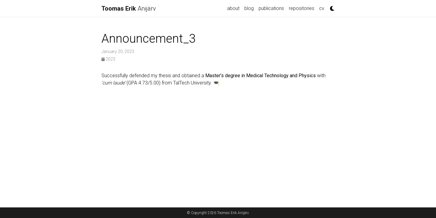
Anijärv (128, 8)
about (233, 8)
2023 (108, 59)
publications (271, 8)
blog (249, 8)
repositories (301, 8)
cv (321, 8)
